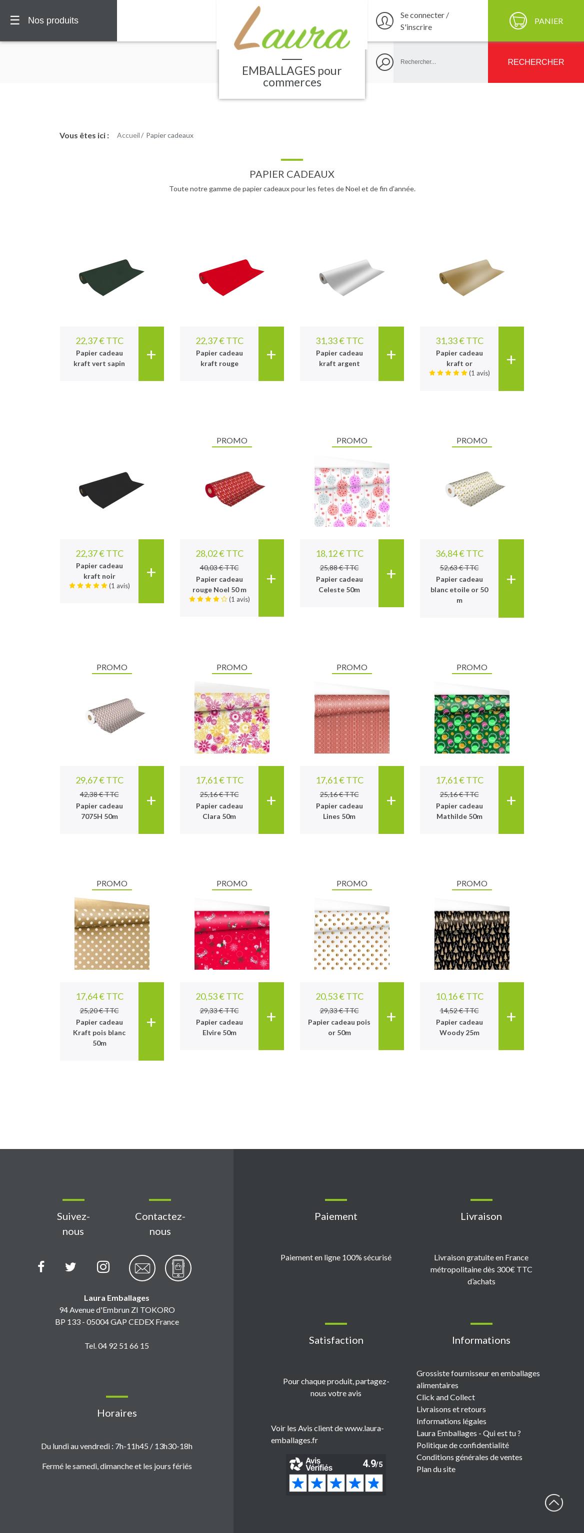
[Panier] (536, 20)
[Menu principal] (58, 20)
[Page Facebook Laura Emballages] (41, 1267)
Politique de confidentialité (462, 1445)
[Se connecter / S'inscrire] (426, 20)
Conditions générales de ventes (469, 1457)
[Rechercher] (536, 62)
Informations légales (451, 1421)
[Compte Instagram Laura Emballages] (103, 1267)
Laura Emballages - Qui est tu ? (468, 1433)
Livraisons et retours (451, 1409)
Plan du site (436, 1469)
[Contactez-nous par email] (142, 1273)
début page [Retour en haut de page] (554, 1503)
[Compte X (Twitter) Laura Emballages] (70, 1267)
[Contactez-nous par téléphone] (178, 1273)
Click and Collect (445, 1397)
